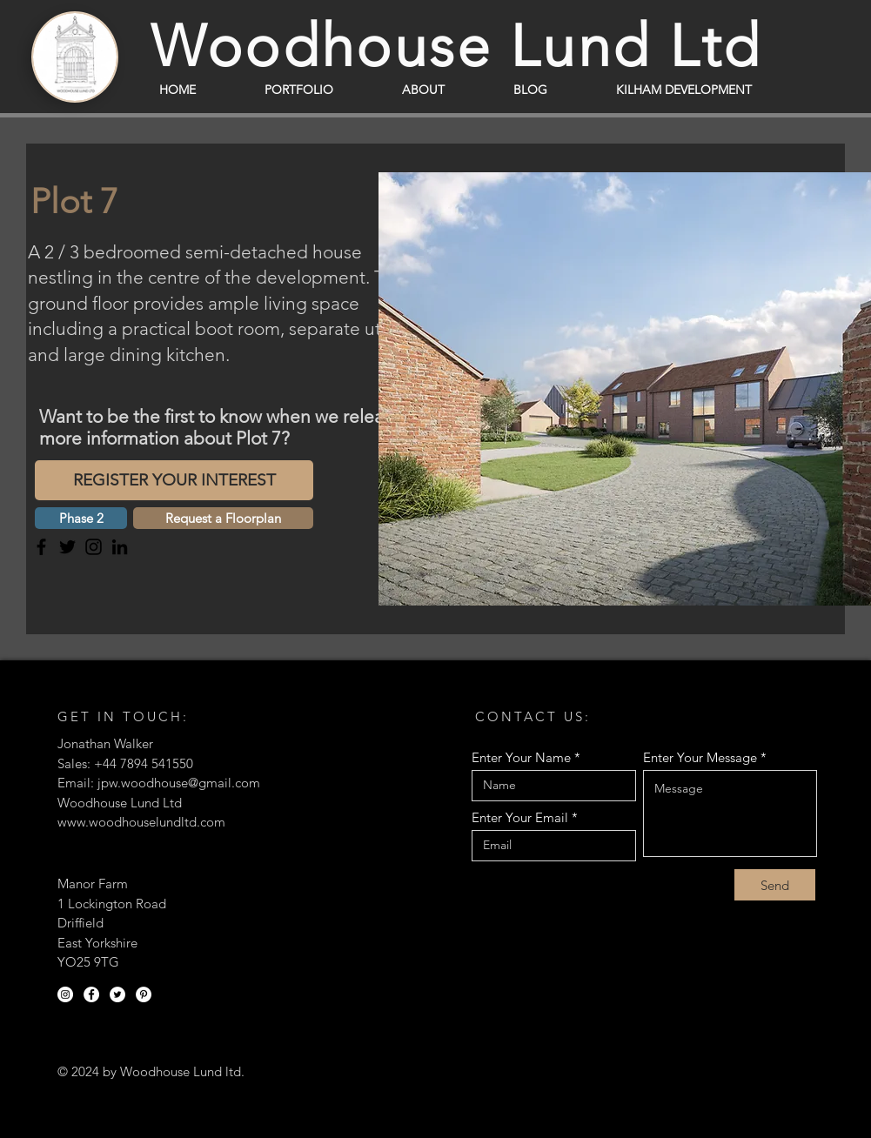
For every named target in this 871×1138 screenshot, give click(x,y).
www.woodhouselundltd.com (141, 821)
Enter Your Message (700, 757)
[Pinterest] (143, 994)
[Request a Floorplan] (223, 518)
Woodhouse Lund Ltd (456, 46)
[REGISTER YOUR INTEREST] (174, 480)
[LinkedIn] (120, 547)
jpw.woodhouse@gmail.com (178, 782)
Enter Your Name (521, 757)
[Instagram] (93, 547)
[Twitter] (67, 547)
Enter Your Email (520, 817)
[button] (81, 518)
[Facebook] (41, 547)
